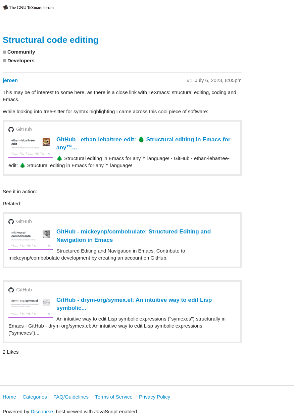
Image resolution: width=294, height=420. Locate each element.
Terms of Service (114, 397)
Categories (34, 397)
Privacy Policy (154, 397)
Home (9, 397)
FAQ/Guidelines (71, 397)
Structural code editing (51, 40)
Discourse (42, 411)
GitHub (24, 129)
